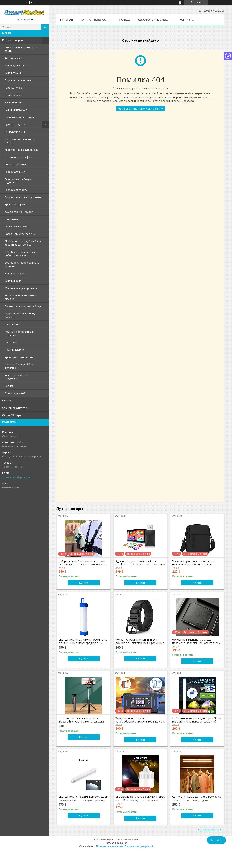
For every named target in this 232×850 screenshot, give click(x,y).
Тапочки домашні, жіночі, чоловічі (20, 315)
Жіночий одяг (13, 280)
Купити (83, 582)
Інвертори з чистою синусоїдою (17, 376)
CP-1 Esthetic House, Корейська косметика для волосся (23, 243)
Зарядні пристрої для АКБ (20, 234)
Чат (216, 840)
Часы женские (13, 102)
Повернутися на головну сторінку (142, 108)
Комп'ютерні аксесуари (19, 212)
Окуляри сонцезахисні (18, 80)
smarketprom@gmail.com (16, 477)
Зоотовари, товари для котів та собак (22, 264)
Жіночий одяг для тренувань (22, 288)
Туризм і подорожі (15, 124)
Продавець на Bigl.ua (116, 843)
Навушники (12, 219)
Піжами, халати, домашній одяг (23, 306)
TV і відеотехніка (15, 131)
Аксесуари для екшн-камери (22, 149)
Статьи (6, 400)
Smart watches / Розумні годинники (19, 180)
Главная (66, 19)
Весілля (9, 386)
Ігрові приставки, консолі (20, 357)
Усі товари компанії (209, 829)
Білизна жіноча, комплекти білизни (21, 297)
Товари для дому (15, 171)
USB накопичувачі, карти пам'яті (20, 140)
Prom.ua (133, 839)
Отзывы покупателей (15, 408)
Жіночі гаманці (13, 73)
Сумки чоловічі (14, 95)
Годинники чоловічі (16, 109)
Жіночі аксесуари (15, 273)
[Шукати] (45, 27)
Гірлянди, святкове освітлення (23, 197)
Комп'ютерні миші (15, 164)
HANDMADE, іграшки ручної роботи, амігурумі (21, 253)
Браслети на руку (15, 204)
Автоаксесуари (14, 58)
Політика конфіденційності (139, 846)
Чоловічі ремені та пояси (20, 117)
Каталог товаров (12, 40)
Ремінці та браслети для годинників (19, 333)
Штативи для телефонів (19, 157)
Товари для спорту (16, 190)
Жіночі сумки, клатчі (17, 65)
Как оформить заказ (153, 19)
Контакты (187, 19)
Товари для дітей (15, 393)
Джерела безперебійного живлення (20, 366)
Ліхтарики (11, 342)
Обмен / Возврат (12, 415)
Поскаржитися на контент (109, 846)
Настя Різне (12, 324)
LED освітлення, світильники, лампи (22, 49)
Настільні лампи (14, 349)
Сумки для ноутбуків (17, 226)
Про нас (124, 19)
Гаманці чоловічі (15, 87)
